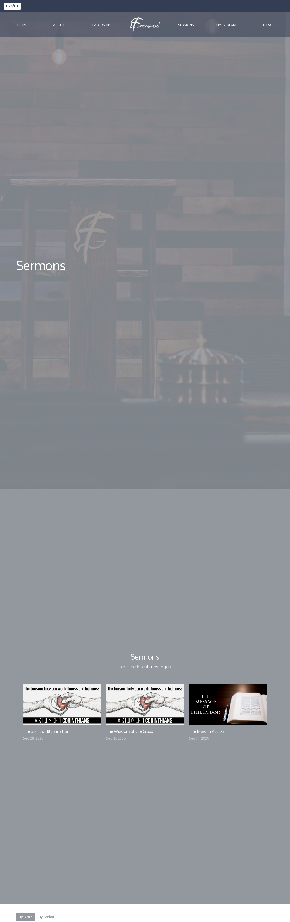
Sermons (186, 25)
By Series (46, 917)
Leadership (100, 25)
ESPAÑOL (12, 6)
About (59, 25)
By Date (25, 917)
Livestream (226, 25)
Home (22, 25)
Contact (266, 25)
